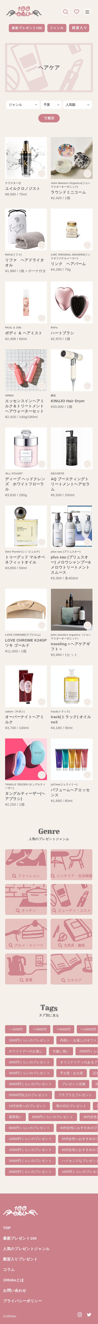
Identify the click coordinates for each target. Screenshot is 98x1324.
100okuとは (13, 1280)
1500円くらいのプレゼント (29, 1040)
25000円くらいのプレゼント (30, 1171)
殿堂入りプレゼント (20, 1259)
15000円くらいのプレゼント (30, 1150)
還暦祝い (15, 1117)
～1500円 (16, 1029)
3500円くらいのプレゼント (29, 1073)
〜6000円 (64, 1029)
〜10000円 (88, 1029)
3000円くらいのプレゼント (29, 1062)
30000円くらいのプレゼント (30, 1084)
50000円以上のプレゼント (28, 1095)
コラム (9, 1270)
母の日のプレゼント (71, 1106)
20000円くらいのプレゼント (30, 1160)
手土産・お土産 (71, 1073)
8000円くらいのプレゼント (52, 1117)
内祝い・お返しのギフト (78, 1040)
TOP (7, 1228)
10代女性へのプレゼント (27, 1106)
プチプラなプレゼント (75, 1095)
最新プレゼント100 (19, 1238)
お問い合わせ (14, 1290)
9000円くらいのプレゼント (29, 1128)
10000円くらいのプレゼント (30, 1139)
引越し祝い (61, 1051)
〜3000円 (40, 1029)
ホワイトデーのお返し (26, 1051)
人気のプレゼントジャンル (26, 1249)
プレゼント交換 (73, 1084)
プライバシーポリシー (22, 1301)
